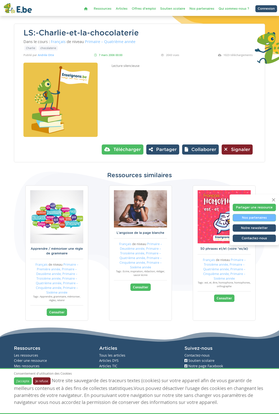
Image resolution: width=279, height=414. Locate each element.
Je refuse (41, 381)
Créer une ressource (30, 360)
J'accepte (22, 381)
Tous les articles (112, 355)
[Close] (273, 199)
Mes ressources (27, 366)
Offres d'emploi (144, 8)
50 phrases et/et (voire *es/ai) (224, 248)
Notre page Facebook (203, 366)
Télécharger (122, 149)
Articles (121, 8)
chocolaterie (48, 48)
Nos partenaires (201, 8)
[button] (200, 149)
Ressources (102, 8)
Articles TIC (108, 366)
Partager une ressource (254, 207)
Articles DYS (109, 360)
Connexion (266, 8)
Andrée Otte (46, 55)
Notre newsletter (254, 227)
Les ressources (26, 355)
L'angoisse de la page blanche (140, 232)
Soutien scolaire (172, 8)
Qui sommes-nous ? (234, 8)
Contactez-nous (254, 238)
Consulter (57, 312)
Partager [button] (163, 149)
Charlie (30, 48)
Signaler (237, 149)
